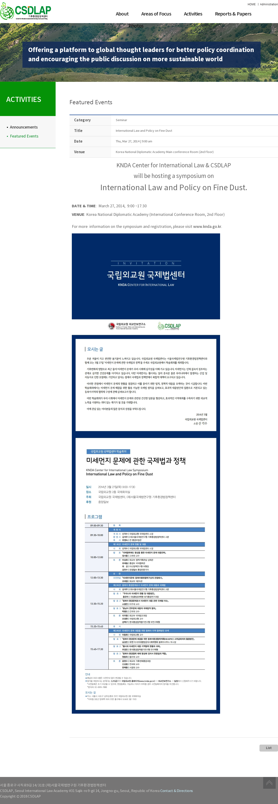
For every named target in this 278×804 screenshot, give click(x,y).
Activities (193, 14)
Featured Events (24, 136)
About (122, 14)
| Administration (268, 4)
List (269, 748)
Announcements (24, 127)
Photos (136, 26)
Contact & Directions (176, 791)
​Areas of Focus (156, 14)
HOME (252, 4)
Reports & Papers (233, 14)
